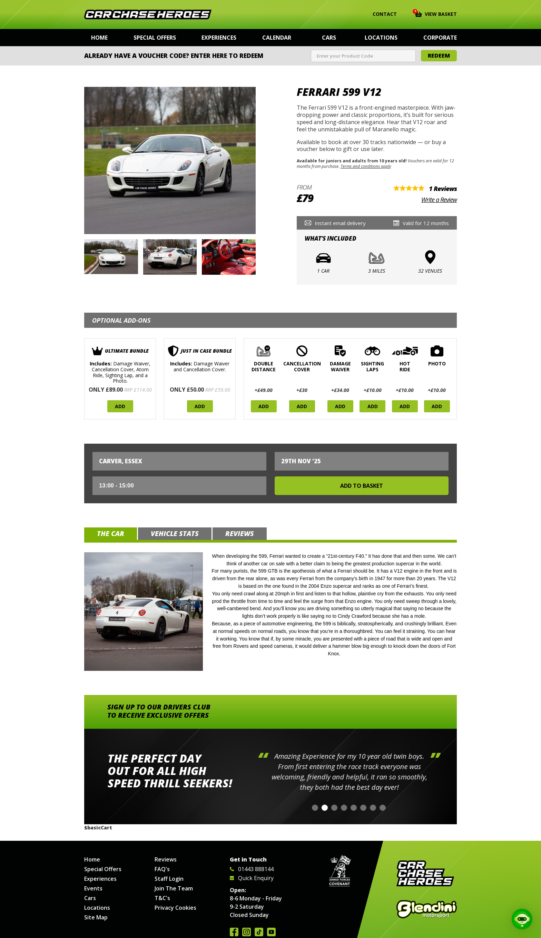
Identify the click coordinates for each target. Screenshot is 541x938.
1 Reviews (443, 188)
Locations (381, 37)
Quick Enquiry (252, 878)
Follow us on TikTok (259, 932)
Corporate (440, 37)
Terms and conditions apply (366, 166)
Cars (329, 37)
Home (99, 37)
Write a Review (439, 199)
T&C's (162, 898)
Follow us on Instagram (246, 932)
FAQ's (162, 869)
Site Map (96, 917)
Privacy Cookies (175, 907)
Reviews (166, 859)
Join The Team (174, 888)
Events (93, 888)
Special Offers (155, 37)
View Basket (436, 13)
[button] (315, 808)
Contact (380, 14)
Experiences (218, 37)
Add (120, 406)
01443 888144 (252, 869)
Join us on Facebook (234, 932)
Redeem (439, 55)
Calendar (276, 37)
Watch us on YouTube (271, 932)
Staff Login (169, 878)
